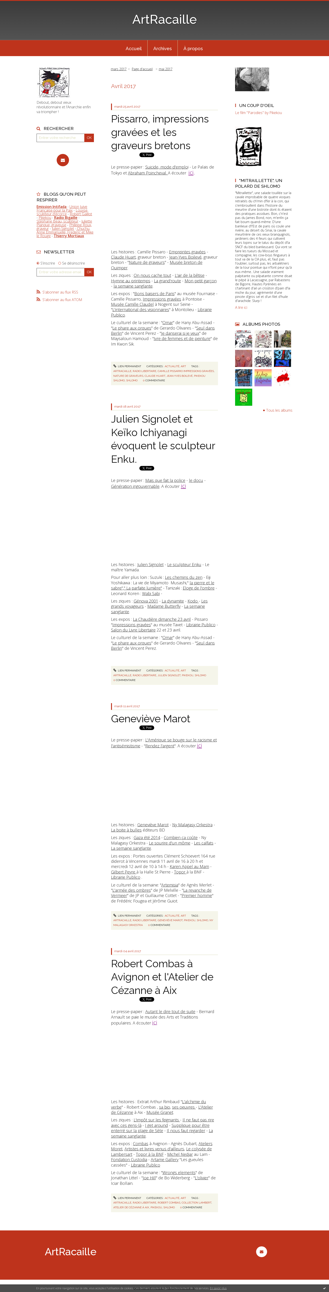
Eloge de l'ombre (199, 588)
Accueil (134, 48)
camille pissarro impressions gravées (186, 371)
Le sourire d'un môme (169, 843)
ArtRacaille (164, 19)
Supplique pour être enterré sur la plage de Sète (160, 1128)
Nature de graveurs (147, 262)
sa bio (164, 1107)
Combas (140, 1143)
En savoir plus (218, 1288)
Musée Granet (159, 1112)
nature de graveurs (128, 375)
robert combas (169, 1202)
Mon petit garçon (201, 280)
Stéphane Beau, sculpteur (57, 221)
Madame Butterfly (163, 606)
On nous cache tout (152, 275)
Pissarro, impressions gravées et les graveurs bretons (160, 132)
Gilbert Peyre (123, 872)
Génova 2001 (146, 601)
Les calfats (203, 843)
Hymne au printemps (130, 280)
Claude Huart (123, 257)
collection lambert (196, 1202)
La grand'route (167, 280)
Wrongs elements (179, 1172)
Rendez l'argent (159, 746)
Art (183, 366)
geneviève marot (170, 920)
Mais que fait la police (165, 480)
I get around (156, 1125)
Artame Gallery (164, 1159)
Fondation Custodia (129, 1159)
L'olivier (201, 1177)
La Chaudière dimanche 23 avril (162, 619)
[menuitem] (133, 48)
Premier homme (197, 895)
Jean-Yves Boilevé (185, 257)
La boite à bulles (126, 830)
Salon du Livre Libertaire (133, 630)
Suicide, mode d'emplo (166, 167)
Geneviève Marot (150, 719)
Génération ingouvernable (135, 486)
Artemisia (169, 885)
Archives (162, 48)
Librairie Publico (200, 624)
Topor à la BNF (150, 1154)
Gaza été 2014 (147, 837)
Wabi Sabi (151, 593)
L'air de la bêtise (189, 275)
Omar (167, 322)
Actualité (172, 366)
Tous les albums (279, 410)
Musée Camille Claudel (132, 304)
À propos (193, 48)
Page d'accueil (142, 69)
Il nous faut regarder (186, 1130)
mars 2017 (119, 69)
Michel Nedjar (180, 1154)
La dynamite (173, 601)
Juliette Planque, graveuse (64, 223)
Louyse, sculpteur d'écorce (62, 212)
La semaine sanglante (131, 848)
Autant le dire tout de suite (170, 1011)
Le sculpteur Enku (184, 564)
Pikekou (45, 217)
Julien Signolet (63, 228)
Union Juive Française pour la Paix (62, 208)
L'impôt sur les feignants (157, 1120)
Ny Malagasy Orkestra (192, 824)
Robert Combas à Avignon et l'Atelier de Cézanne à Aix (162, 977)
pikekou (187, 675)
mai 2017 (165, 69)
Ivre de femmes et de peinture (182, 338)
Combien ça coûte (181, 837)
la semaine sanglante (133, 286)
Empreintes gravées (187, 252)
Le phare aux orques (131, 328)
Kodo (193, 601)
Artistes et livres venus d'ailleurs (154, 1149)
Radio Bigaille (65, 217)
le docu (196, 480)
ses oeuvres (184, 1107)
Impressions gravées (162, 299)
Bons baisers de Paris (154, 293)
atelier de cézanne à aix (131, 1207)
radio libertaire (144, 371)
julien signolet (169, 675)
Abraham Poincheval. (148, 173)
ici (191, 172)
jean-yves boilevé (180, 375)
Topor (180, 872)
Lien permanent (127, 366)
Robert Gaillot (81, 213)
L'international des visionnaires (140, 309)
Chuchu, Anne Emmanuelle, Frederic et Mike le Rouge (65, 232)
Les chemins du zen (183, 577)
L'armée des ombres (131, 890)
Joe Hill (149, 1177)
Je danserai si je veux (180, 333)
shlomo (132, 380)
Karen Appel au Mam (189, 866)
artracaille (122, 371)
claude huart (155, 375)
